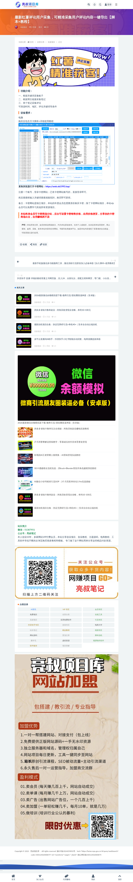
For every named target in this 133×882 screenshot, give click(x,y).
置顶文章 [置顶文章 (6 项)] (66, 635)
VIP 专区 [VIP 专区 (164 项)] (66, 609)
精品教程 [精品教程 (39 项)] (66, 630)
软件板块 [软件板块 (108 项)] (33, 646)
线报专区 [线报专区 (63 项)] (98, 630)
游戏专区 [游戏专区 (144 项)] (66, 625)
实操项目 (23, 27)
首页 (32, 42)
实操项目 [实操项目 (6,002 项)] (33, 620)
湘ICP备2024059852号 (66, 851)
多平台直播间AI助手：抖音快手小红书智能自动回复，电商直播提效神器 (67, 339)
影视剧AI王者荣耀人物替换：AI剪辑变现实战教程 (57, 455)
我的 (93, 877)
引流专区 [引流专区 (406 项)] (98, 620)
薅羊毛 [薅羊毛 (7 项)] (33, 640)
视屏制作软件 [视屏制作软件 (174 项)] (98, 640)
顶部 (119, 877)
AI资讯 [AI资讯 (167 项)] (33, 609)
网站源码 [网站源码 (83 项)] (33, 635)
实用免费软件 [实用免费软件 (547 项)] (66, 620)
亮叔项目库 (34, 851)
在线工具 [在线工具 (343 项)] (98, 614)
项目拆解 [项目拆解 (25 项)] (66, 646)
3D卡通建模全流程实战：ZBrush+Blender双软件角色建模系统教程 (65, 468)
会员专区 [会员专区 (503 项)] (98, 609)
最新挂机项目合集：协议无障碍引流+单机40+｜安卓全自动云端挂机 (65, 324)
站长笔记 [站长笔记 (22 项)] (33, 630)
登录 (108, 4)
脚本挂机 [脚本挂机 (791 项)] (98, 635)
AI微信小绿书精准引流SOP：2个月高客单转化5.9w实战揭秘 (62, 481)
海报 (33, 244)
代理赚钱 (66, 877)
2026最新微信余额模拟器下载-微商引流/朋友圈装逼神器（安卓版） (65, 295)
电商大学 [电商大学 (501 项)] (98, 625)
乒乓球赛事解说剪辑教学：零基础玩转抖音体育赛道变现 (60, 442)
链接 (43, 244)
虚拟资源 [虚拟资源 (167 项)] (66, 640)
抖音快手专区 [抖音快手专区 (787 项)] (33, 625)
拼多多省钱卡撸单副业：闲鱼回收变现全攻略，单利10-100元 (62, 310)
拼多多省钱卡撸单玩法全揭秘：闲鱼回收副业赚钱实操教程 (61, 428)
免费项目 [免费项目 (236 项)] (33, 614)
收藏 (23, 244)
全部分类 (40, 42)
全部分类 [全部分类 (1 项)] (66, 614)
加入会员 (40, 877)
